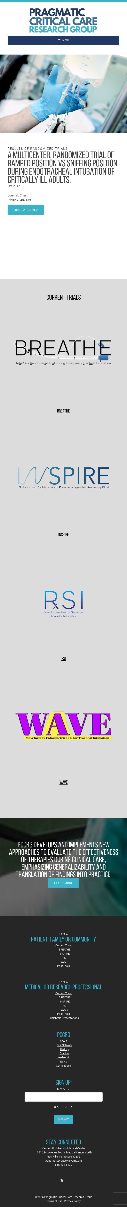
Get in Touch (63, 1065)
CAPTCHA (63, 1107)
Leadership (63, 1057)
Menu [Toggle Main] (63, 40)
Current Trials (63, 945)
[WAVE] (63, 726)
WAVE (64, 782)
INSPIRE (63, 534)
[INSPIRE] (63, 478)
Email (63, 1088)
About (63, 1041)
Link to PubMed (25, 210)
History (64, 1049)
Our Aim (64, 1053)
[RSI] (63, 602)
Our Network (64, 1045)
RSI (63, 658)
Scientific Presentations (64, 1018)
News (63, 1061)
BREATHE (63, 410)
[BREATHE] (63, 355)
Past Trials (63, 966)
